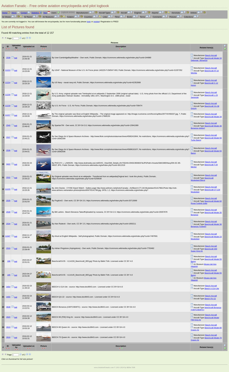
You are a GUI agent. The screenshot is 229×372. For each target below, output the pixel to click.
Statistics (36, 13)
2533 (8, 248)
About (15, 13)
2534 (8, 224)
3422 (8, 164)
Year (46, 13)
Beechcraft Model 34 (213, 117)
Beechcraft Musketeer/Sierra (202, 179)
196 (8, 261)
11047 (7, 236)
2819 (8, 327)
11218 (7, 105)
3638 (8, 307)
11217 (7, 115)
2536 (8, 150)
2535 (8, 200)
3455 (8, 297)
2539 (8, 212)
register (96, 21)
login (89, 21)
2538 (8, 57)
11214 (7, 82)
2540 (8, 125)
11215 (7, 189)
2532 (8, 177)
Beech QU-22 (210, 299)
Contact (25, 13)
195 (8, 275)
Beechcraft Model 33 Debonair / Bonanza (206, 59)
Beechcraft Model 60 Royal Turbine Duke (206, 202)
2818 (8, 337)
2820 (8, 317)
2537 (8, 137)
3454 (8, 287)
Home (6, 13)
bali (15, 58)
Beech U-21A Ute (211, 288)
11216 (7, 95)
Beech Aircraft (211, 55)
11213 (7, 70)
